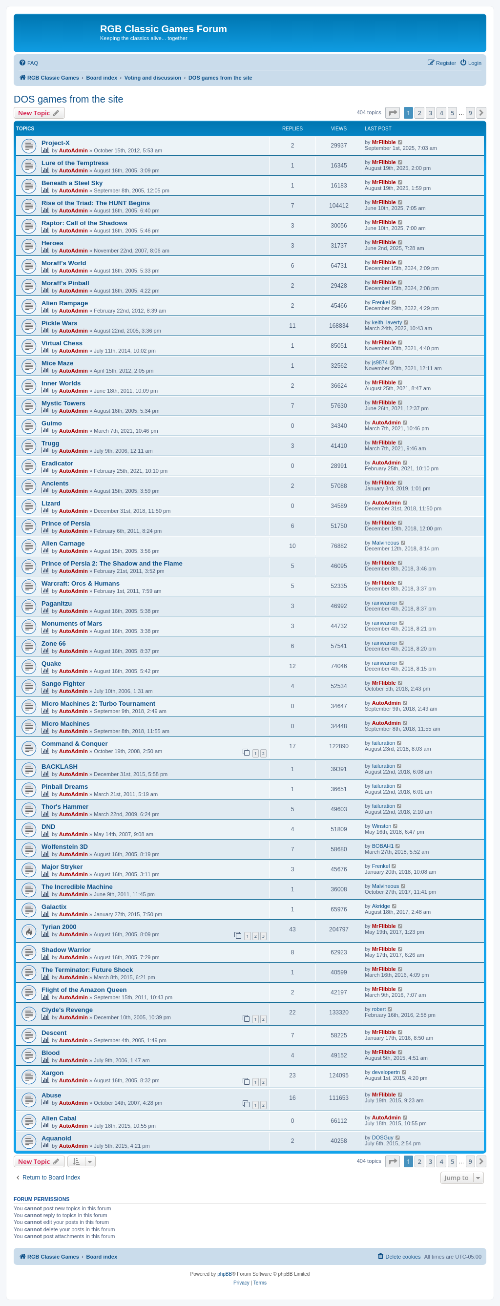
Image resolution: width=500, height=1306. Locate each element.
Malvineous (385, 543)
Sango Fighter (63, 683)
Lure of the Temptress (75, 163)
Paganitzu (57, 603)
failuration (384, 743)
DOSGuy (383, 1137)
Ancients (55, 483)
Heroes (52, 243)
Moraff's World (64, 263)
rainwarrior (384, 603)
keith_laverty (387, 322)
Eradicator (57, 463)
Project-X (56, 143)
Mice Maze (57, 363)
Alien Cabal (59, 1118)
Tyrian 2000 (59, 926)
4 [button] (441, 112)
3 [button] (430, 112)
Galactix (54, 906)
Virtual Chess (62, 343)
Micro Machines (66, 723)
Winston (382, 826)
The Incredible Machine (77, 886)
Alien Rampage (65, 303)
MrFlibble (384, 142)
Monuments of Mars (72, 623)
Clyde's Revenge (67, 1009)
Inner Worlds (61, 383)
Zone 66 (54, 643)
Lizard (51, 503)
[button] (392, 113)
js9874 (380, 362)
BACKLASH (60, 766)
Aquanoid (56, 1138)
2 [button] (419, 112)
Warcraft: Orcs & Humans (81, 583)
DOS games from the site (69, 99)
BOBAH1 (383, 846)
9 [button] (470, 112)
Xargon (52, 1072)
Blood (51, 1052)
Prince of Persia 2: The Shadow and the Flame (112, 563)
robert (379, 1009)
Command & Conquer (75, 743)
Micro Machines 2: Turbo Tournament (98, 703)
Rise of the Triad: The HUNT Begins (96, 203)
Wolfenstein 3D (65, 846)
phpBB (224, 1274)
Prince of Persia (66, 523)
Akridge (381, 906)
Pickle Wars (60, 323)
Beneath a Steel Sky (72, 183)
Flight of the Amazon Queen (84, 989)
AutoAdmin (73, 150)
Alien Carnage (63, 543)
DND (49, 826)
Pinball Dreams (65, 786)
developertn (386, 1072)
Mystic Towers (63, 403)
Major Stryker (62, 866)
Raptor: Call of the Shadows (84, 223)
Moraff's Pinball (65, 283)
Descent (54, 1032)
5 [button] (452, 112)
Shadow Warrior (66, 949)
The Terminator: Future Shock (87, 969)
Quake (51, 663)
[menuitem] (28, 63)
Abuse (51, 1095)
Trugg (51, 443)
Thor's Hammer (65, 806)
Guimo (52, 423)
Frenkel (381, 302)
